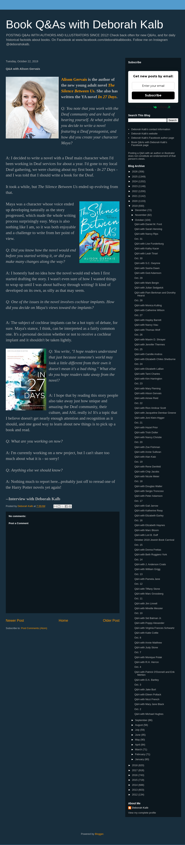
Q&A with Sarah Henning (148, 229)
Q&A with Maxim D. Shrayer (149, 339)
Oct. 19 (138, 461)
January (140, 759)
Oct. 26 (138, 334)
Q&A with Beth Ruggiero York (150, 554)
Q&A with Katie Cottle (146, 632)
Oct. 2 (137, 709)
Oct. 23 (138, 383)
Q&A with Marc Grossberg (148, 593)
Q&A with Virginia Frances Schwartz (154, 628)
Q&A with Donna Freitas (147, 549)
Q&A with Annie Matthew (148, 642)
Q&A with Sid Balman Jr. (147, 618)
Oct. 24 (138, 364)
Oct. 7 (137, 652)
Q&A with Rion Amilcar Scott (150, 407)
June (138, 734)
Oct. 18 (138, 481)
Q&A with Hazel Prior (146, 427)
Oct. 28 (138, 300)
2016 (135, 775)
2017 (135, 770)
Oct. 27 (138, 315)
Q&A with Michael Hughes (148, 714)
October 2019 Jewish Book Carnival (154, 539)
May (137, 739)
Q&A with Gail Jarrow (146, 505)
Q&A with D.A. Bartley (146, 679)
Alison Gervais (74, 79)
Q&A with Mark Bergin (146, 282)
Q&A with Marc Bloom (146, 530)
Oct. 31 (138, 238)
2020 (135, 201)
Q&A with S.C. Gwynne (147, 263)
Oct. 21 (138, 422)
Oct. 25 (138, 349)
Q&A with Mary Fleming (147, 388)
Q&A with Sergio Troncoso (149, 491)
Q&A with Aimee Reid (146, 398)
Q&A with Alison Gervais (147, 393)
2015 (135, 779)
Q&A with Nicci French (146, 699)
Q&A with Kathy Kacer (146, 248)
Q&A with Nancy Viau (146, 324)
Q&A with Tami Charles (147, 373)
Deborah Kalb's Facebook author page (152, 137)
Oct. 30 (138, 258)
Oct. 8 (137, 637)
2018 (135, 765)
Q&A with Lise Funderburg (149, 243)
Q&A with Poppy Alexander (149, 623)
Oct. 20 (138, 442)
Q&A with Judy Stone (146, 647)
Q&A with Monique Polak (148, 657)
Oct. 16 (138, 520)
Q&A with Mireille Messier (148, 608)
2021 (135, 196)
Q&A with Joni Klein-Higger (149, 417)
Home (63, 620)
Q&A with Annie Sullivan (147, 451)
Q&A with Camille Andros (148, 354)
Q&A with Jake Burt (145, 689)
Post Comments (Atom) (34, 628)
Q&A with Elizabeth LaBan (149, 368)
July (137, 729)
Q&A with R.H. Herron (146, 662)
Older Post (111, 620)
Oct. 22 (138, 403)
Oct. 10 (138, 613)
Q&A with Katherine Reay (148, 510)
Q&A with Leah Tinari (146, 253)
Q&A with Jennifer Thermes (149, 344)
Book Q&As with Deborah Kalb (84, 24)
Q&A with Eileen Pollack (147, 694)
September (141, 720)
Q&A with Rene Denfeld (147, 466)
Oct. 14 (138, 559)
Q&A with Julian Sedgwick (148, 287)
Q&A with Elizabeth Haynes (149, 525)
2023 (135, 186)
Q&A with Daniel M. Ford (148, 224)
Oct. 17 (138, 500)
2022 (135, 191)
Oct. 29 (138, 278)
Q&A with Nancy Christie (148, 437)
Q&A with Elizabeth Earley (148, 515)
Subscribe (153, 95)
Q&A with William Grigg (147, 569)
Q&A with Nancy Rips (146, 233)
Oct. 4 (137, 666)
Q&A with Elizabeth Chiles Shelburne (154, 359)
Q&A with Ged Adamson (147, 273)
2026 (135, 171)
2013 (135, 789)
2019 (135, 205)
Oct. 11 (138, 598)
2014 (135, 784)
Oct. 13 (138, 574)
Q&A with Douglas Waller (148, 486)
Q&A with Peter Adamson (148, 495)
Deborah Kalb (140, 807)
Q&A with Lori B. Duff (146, 535)
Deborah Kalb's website (144, 133)
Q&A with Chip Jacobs (146, 471)
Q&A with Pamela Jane (147, 579)
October (140, 219)
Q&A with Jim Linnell (145, 603)
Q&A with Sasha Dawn (147, 268)
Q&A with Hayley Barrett (147, 320)
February (140, 754)
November (141, 214)
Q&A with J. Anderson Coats (150, 564)
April (138, 744)
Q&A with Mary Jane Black (149, 704)
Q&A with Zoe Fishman (147, 447)
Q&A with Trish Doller (146, 432)
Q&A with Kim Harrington (148, 378)
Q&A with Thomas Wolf (147, 329)
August (139, 725)
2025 (135, 176)
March (139, 749)
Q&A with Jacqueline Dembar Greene (155, 412)
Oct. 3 (137, 684)
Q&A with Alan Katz (145, 456)
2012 (135, 794)
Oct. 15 (138, 544)
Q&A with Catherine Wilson (149, 310)
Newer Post (15, 620)
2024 (135, 181)
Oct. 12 (138, 583)
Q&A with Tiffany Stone (147, 588)
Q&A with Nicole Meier (146, 476)
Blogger (99, 833)
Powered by (153, 107)
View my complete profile (142, 812)
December (141, 210)
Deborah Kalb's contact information (150, 129)
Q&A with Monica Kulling (148, 305)
